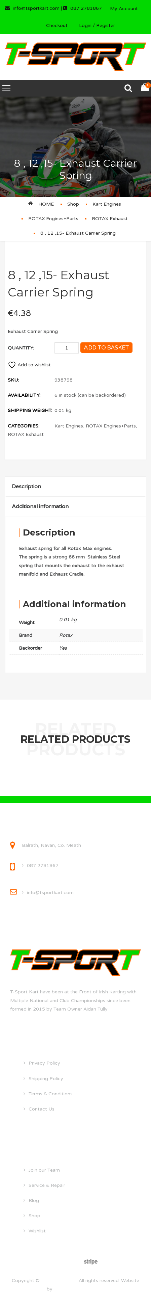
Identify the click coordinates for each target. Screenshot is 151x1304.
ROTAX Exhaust (110, 218)
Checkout (57, 25)
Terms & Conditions (51, 1094)
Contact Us (41, 1109)
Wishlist (37, 1231)
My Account (124, 8)
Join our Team (44, 1170)
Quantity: (21, 348)
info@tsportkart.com (50, 892)
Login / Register (97, 25)
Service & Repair (47, 1185)
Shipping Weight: (30, 410)
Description (26, 486)
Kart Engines (106, 204)
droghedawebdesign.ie (79, 1289)
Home (46, 204)
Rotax (66, 635)
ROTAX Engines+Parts (53, 218)
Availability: (24, 395)
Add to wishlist (29, 365)
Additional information (40, 506)
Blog (34, 1200)
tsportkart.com (58, 1280)
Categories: (23, 426)
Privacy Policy (44, 1063)
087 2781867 (43, 865)
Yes (63, 648)
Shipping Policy (46, 1078)
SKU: (13, 380)
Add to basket (106, 347)
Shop (73, 204)
